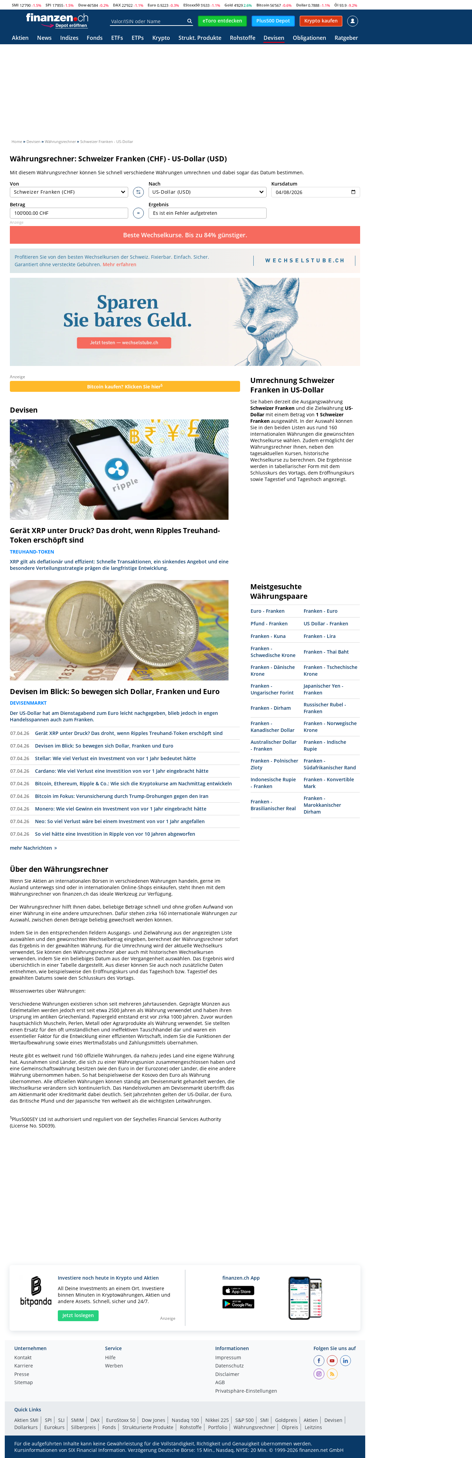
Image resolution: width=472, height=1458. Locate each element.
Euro (152, 4)
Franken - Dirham (271, 708)
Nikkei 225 (217, 1420)
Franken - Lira (320, 636)
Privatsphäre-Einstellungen (246, 1391)
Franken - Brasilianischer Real (273, 805)
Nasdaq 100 (185, 1420)
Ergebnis (208, 210)
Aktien (20, 38)
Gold (228, 4)
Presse (21, 1374)
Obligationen (309, 38)
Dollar (301, 4)
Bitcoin (262, 4)
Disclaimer (227, 1374)
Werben (114, 1366)
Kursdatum (315, 189)
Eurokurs (54, 1427)
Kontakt (23, 1358)
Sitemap (23, 1382)
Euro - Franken (268, 611)
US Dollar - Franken (326, 623)
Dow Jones (153, 1420)
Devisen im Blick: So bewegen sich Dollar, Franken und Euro (115, 691)
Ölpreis (290, 1427)
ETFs (117, 38)
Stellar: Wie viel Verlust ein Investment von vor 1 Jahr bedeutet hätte (115, 758)
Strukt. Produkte (200, 38)
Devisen (274, 38)
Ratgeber (346, 38)
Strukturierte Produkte (147, 1427)
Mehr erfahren (119, 264)
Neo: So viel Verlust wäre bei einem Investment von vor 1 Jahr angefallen (120, 821)
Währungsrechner (254, 1427)
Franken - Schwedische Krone (273, 651)
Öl (336, 4)
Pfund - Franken (269, 623)
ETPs (138, 38)
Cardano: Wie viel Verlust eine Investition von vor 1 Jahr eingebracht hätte (121, 771)
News (44, 38)
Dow (82, 4)
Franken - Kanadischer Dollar (272, 726)
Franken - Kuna (268, 636)
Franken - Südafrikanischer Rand (330, 764)
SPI (48, 4)
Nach (208, 189)
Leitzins (313, 1427)
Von (69, 189)
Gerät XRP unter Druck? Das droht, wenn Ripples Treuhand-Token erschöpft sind (115, 535)
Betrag (69, 210)
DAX (117, 4)
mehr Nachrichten (33, 848)
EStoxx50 (191, 4)
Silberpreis (83, 1427)
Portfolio (217, 1427)
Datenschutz (229, 1366)
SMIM (77, 1420)
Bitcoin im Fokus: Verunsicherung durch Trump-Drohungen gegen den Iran (121, 796)
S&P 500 (244, 1420)
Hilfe (110, 1358)
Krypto (161, 38)
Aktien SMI (26, 1420)
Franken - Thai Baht (326, 651)
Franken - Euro (321, 611)
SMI (15, 4)
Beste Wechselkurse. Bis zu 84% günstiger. (185, 235)
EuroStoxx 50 (120, 1420)
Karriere (23, 1366)
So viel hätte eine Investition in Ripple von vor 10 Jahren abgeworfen (115, 834)
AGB (220, 1382)
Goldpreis (286, 1420)
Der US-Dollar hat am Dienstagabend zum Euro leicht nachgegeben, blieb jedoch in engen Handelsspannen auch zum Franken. (114, 716)
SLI (61, 1420)
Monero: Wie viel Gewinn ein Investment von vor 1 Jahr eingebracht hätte (120, 808)
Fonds (95, 38)
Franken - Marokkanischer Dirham (322, 805)
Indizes (69, 38)
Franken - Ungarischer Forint (272, 689)
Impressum (228, 1358)
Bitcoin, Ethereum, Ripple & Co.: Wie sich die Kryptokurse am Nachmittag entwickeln (133, 783)
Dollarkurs (26, 1427)
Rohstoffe (242, 38)
